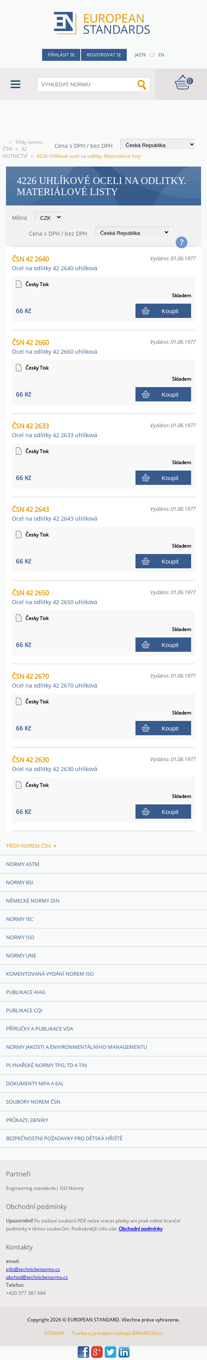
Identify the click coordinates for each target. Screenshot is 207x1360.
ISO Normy (72, 1188)
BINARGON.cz (147, 1333)
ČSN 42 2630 (54, 764)
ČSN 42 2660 (54, 346)
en (161, 55)
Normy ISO (20, 937)
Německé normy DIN (33, 900)
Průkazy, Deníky (27, 1120)
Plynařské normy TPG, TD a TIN (46, 1065)
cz (152, 55)
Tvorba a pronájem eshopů (101, 1333)
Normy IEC (19, 918)
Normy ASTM (22, 864)
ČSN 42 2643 (54, 513)
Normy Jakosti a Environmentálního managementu (76, 1046)
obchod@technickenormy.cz (37, 1277)
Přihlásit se (61, 55)
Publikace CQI (24, 1010)
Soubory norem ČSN (33, 1101)
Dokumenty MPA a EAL (35, 1083)
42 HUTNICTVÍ (15, 152)
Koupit (170, 311)
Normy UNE (21, 955)
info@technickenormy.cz (33, 1269)
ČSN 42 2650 (54, 597)
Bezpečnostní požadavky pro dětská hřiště (64, 1138)
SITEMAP (54, 1333)
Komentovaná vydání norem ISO (50, 973)
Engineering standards (31, 1188)
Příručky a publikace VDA (39, 1028)
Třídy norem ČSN (31, 845)
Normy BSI (19, 882)
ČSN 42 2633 (54, 430)
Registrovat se (104, 55)
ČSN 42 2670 (54, 680)
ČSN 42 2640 (54, 263)
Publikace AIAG (25, 992)
